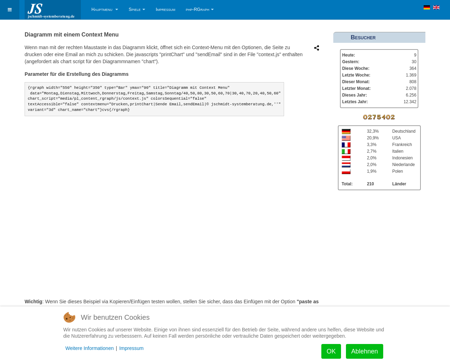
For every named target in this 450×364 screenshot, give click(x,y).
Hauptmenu (104, 9)
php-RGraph (200, 9)
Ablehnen (364, 351)
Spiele (137, 9)
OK (331, 351)
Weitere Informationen (89, 348)
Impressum (165, 9)
